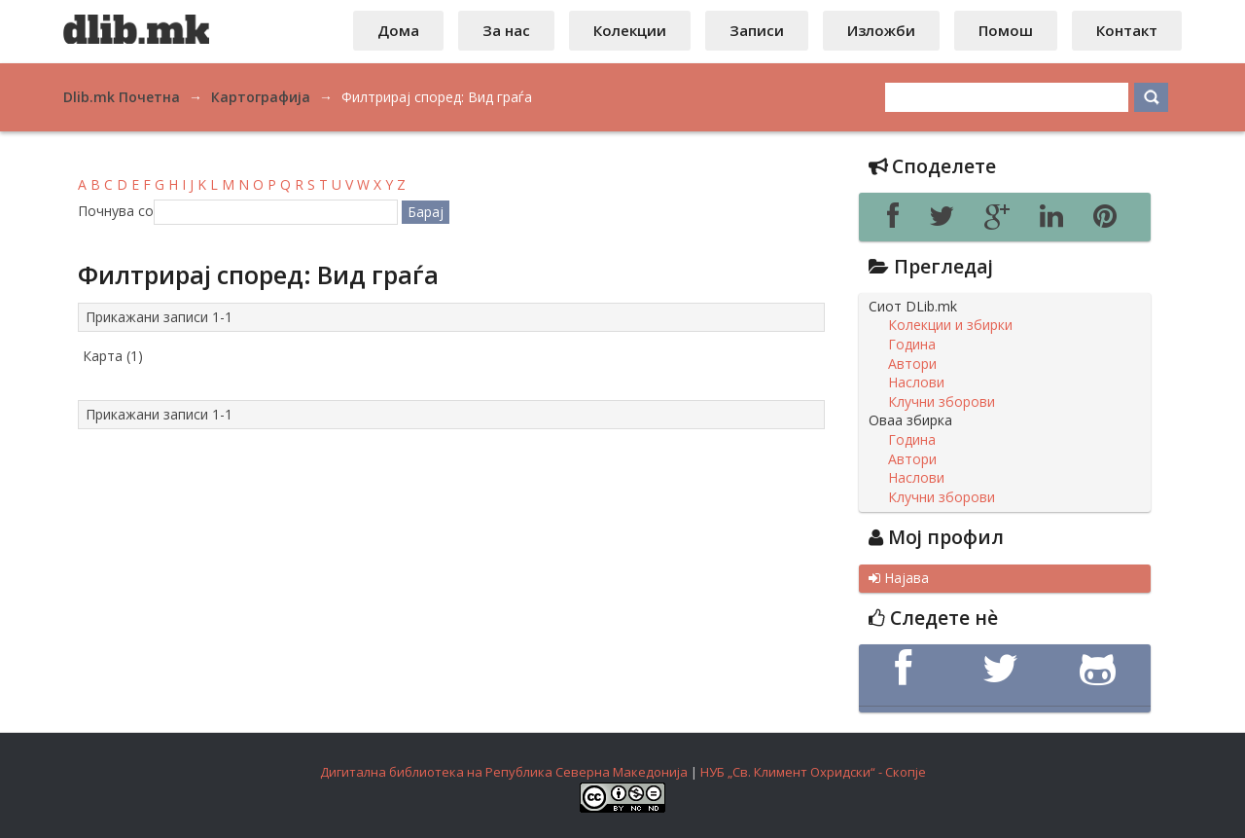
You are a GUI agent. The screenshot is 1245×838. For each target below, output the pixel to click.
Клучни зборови (941, 402)
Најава (899, 578)
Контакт (1126, 30)
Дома (398, 30)
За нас (506, 30)
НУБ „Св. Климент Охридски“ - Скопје (813, 772)
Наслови (916, 382)
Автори (912, 364)
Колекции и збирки (950, 325)
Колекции (629, 30)
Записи (756, 30)
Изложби (881, 30)
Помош (1005, 30)
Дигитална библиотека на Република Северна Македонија (504, 772)
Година (912, 344)
